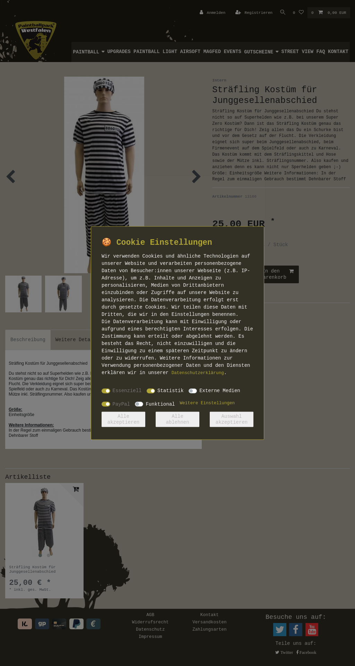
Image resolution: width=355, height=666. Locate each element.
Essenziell (127, 390)
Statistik (170, 390)
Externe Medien (219, 390)
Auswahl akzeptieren (232, 419)
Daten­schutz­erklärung (198, 372)
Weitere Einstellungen (207, 402)
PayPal (121, 404)
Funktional (160, 404)
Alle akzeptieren (123, 419)
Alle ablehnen (177, 419)
